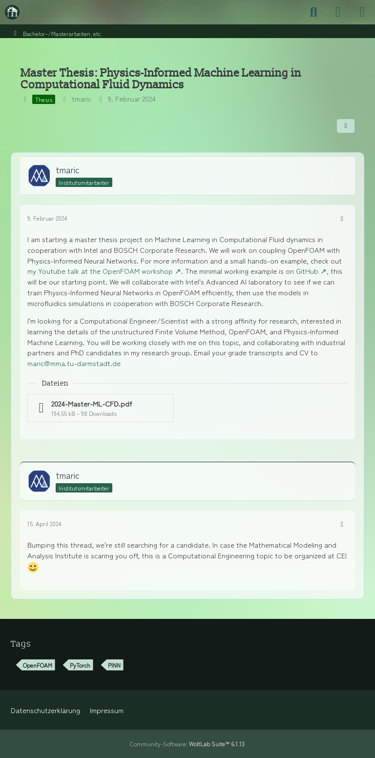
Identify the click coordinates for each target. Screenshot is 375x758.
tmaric (81, 98)
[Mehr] (342, 218)
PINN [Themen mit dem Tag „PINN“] (114, 665)
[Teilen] (345, 126)
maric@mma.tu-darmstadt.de (74, 363)
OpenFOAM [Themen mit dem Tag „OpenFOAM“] (37, 665)
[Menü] (362, 12)
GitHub (307, 271)
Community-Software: (187, 743)
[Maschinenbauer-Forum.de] (12, 12)
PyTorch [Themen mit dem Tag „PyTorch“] (80, 665)
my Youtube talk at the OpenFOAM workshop (100, 271)
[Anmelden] (338, 12)
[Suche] (313, 12)
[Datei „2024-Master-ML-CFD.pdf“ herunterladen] (100, 408)
